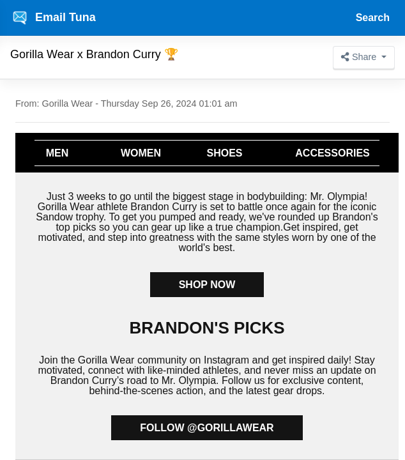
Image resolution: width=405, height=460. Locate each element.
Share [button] (360, 57)
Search (373, 17)
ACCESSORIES (332, 153)
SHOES (224, 153)
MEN (57, 153)
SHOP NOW (207, 284)
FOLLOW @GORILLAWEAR (206, 427)
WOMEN (141, 153)
